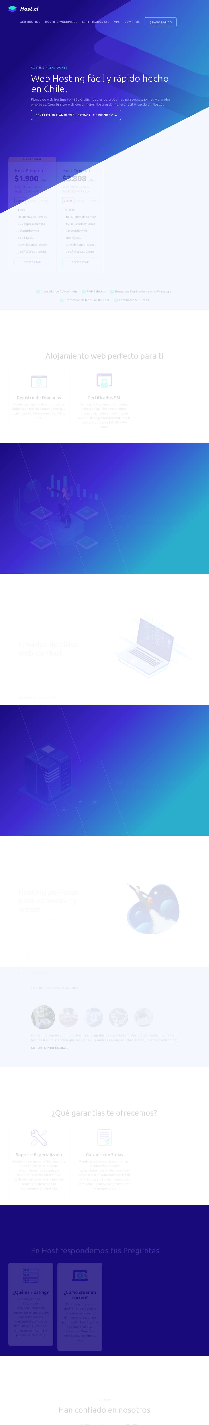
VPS (117, 21)
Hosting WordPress (61, 21)
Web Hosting (30, 21)
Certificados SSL (95, 21)
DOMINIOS (132, 21)
